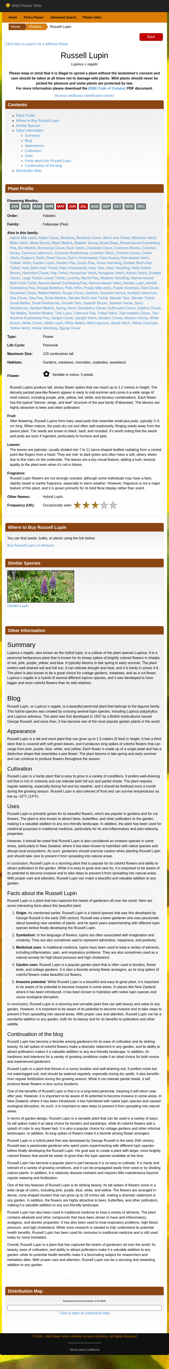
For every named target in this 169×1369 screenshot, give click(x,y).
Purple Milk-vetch (97, 288)
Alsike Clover (48, 238)
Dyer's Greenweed (82, 258)
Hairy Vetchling (118, 268)
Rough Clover (72, 293)
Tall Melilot (18, 313)
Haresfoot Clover (35, 273)
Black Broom (40, 243)
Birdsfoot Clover (88, 238)
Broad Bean (109, 243)
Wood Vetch (120, 323)
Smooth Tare (71, 303)
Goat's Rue (86, 263)
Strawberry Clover (92, 308)
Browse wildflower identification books (84, 95)
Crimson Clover (128, 253)
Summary (32, 135)
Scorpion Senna (112, 293)
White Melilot (75, 323)
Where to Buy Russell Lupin (37, 120)
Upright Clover (62, 318)
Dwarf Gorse (56, 258)
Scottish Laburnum (141, 293)
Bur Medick (27, 248)
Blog (28, 140)
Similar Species (28, 126)
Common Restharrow (71, 253)
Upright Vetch (85, 318)
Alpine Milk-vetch (23, 238)
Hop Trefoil (58, 273)
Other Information (30, 130)
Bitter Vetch (19, 243)
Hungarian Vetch (111, 273)
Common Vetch (102, 253)
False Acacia (109, 258)
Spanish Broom (95, 303)
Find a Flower (34, 17)
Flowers (35, 27)
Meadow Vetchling (114, 278)
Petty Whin (73, 288)
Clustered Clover (99, 248)
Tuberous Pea (84, 313)
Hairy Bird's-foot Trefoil (39, 268)
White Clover (32, 323)
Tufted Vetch (107, 313)
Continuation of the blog (43, 166)
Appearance (34, 146)
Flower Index (92, 17)
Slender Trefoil (142, 298)
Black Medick (62, 243)
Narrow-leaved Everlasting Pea (62, 283)
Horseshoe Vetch (82, 273)
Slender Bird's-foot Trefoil (87, 298)
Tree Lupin (63, 313)
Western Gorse (136, 318)
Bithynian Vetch (144, 238)
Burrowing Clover (51, 248)
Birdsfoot (67, 238)
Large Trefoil (31, 278)
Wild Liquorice (98, 323)
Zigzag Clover (70, 328)
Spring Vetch (66, 308)
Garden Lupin (43, 263)
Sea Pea (35, 298)
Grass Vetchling (109, 263)
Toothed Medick (40, 313)
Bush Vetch (75, 248)
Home (13, 17)
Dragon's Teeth (32, 258)
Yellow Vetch (20, 328)
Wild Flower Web (23, 6)
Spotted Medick (42, 308)
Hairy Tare (96, 268)
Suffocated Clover (122, 308)
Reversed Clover (23, 293)
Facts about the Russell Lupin (48, 161)
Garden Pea (65, 263)
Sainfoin (91, 293)
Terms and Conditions (84, 1349)
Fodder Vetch (20, 263)
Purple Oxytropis (126, 288)
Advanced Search (63, 17)
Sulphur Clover (149, 308)
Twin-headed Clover (134, 313)
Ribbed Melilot (49, 293)
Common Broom (127, 248)
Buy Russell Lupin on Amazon (30, 545)
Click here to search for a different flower (36, 44)
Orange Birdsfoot (50, 288)
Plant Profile (25, 115)
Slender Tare (119, 298)
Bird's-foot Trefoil (116, 238)
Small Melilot (20, 303)
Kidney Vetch (136, 273)
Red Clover (149, 288)
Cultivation (33, 151)
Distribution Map (29, 171)
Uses (29, 156)
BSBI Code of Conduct (107, 88)
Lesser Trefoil (53, 278)
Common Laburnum (36, 253)
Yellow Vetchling (44, 328)
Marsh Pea (89, 278)
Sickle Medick (55, 298)
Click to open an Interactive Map (84, 1313)
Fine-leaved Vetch (135, 258)
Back (151, 37)
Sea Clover (18, 298)
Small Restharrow (45, 303)
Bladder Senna (86, 243)
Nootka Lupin (133, 283)
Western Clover (110, 318)
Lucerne (72, 278)
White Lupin (53, 323)
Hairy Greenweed (72, 268)
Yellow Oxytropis (145, 323)
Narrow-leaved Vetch (105, 283)
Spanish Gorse (120, 303)
